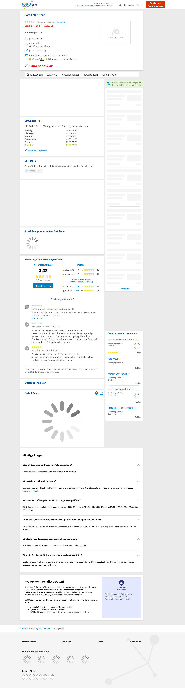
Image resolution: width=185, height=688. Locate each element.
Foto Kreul (113, 358)
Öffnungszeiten (35, 74)
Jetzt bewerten (43, 286)
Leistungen (52, 74)
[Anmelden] (130, 5)
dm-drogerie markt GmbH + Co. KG (124, 339)
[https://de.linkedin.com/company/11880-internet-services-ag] (46, 677)
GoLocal (51, 308)
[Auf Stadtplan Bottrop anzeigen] (101, 393)
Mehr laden (124, 288)
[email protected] (30, 491)
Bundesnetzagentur (79, 587)
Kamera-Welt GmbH (117, 373)
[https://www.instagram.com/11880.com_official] (32, 677)
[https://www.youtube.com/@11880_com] (52, 677)
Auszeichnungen (71, 74)
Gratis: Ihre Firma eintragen (155, 5)
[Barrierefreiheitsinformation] (139, 5)
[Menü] (143, 5)
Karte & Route (109, 74)
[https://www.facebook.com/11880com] (25, 677)
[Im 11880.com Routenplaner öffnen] (96, 392)
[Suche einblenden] (121, 5)
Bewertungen (90, 74)
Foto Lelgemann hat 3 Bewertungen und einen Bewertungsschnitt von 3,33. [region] (55, 545)
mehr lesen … (38, 318)
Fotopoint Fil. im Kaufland (120, 407)
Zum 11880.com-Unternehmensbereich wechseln (94, 6)
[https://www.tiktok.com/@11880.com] (39, 677)
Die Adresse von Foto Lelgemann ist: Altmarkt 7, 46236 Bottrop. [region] (49, 471)
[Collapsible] (138, 465)
